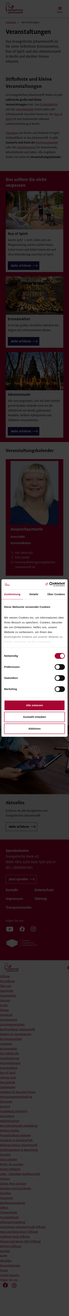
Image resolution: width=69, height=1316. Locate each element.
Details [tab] (33, 594)
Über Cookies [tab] (56, 594)
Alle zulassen (34, 705)
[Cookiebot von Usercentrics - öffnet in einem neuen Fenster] (49, 584)
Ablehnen (34, 728)
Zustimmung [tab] (12, 594)
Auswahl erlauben (34, 716)
